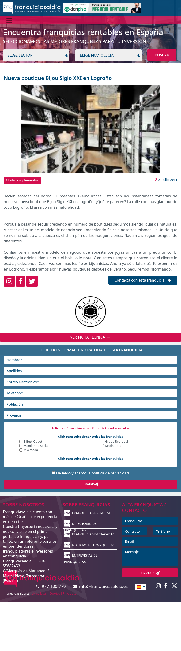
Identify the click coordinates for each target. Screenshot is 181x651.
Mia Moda (31, 450)
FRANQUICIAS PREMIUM (87, 513)
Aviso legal (39, 593)
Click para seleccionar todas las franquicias (90, 436)
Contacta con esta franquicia (142, 280)
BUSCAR (162, 55)
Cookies (55, 593)
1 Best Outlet (33, 442)
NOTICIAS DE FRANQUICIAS (89, 544)
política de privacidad (110, 473)
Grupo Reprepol (116, 442)
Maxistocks (113, 446)
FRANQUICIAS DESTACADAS (89, 534)
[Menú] (9, 20)
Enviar (90, 484)
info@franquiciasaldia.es (100, 586)
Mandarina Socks (36, 446)
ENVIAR (150, 573)
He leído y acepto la (92, 473)
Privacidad (70, 593)
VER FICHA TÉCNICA (90, 337)
